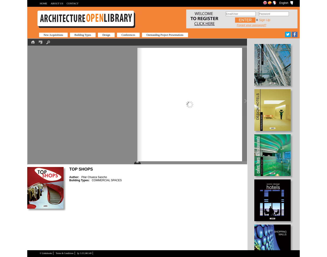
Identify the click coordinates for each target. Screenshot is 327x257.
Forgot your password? (251, 25)
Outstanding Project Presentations (164, 35)
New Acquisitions (53, 35)
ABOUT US (57, 3)
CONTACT (72, 3)
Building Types (82, 35)
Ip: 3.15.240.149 (84, 253)
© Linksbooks (46, 253)
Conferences (128, 35)
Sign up (264, 20)
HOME (43, 3)
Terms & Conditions (64, 253)
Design (106, 35)
